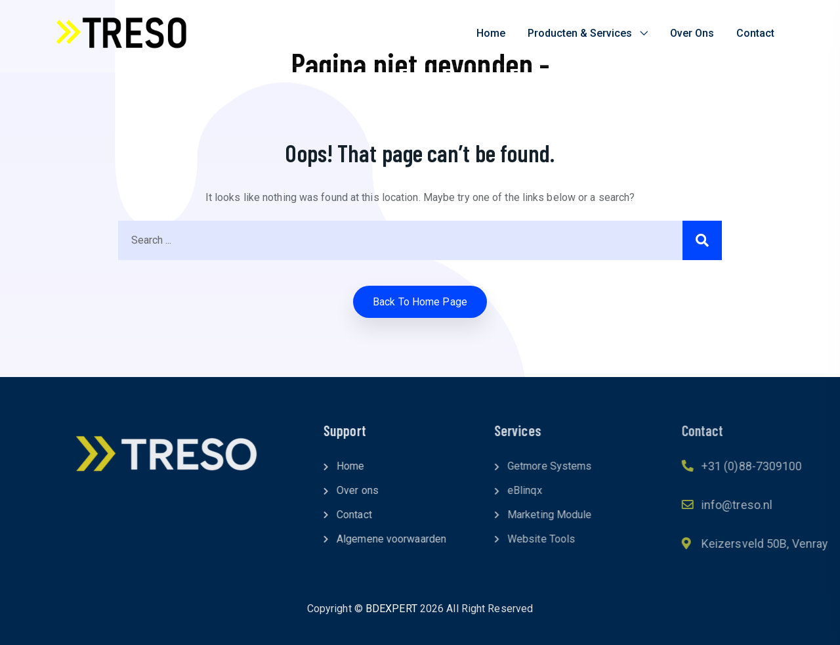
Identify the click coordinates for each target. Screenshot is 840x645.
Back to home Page (420, 302)
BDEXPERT (391, 608)
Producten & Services (580, 33)
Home (490, 33)
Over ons (692, 33)
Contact (755, 33)
